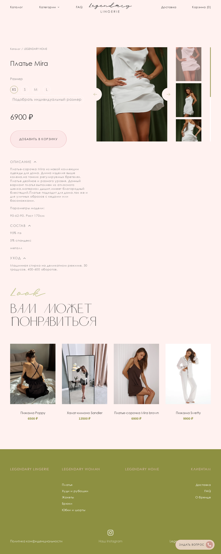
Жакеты (68, 497)
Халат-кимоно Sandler (85, 413)
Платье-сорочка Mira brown (136, 413)
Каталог (16, 7)
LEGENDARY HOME (35, 48)
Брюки (67, 503)
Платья (67, 485)
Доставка (168, 7)
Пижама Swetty (188, 413)
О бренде (203, 497)
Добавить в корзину (38, 139)
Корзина (201, 7)
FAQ (79, 7)
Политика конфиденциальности (36, 541)
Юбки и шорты (73, 510)
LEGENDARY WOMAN (81, 469)
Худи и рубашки (75, 491)
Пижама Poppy (33, 413)
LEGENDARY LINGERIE (29, 469)
